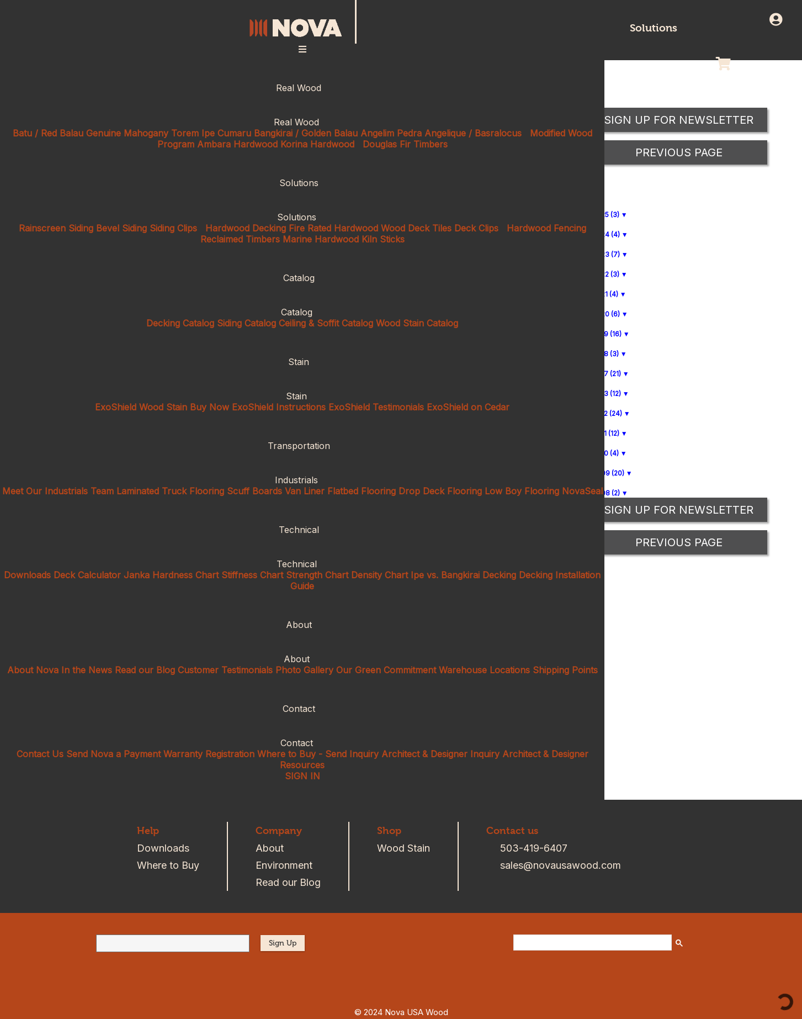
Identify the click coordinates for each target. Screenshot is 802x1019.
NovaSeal (582, 491)
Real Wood (302, 87)
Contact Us (40, 753)
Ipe (208, 133)
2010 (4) (606, 453)
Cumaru (234, 133)
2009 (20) (608, 473)
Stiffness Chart (252, 574)
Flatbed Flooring (361, 491)
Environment (284, 865)
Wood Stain (403, 848)
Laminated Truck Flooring (170, 491)
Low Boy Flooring (522, 491)
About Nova (33, 669)
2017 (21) (607, 373)
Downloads (27, 574)
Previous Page (679, 542)
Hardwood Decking (245, 228)
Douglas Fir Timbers (405, 144)
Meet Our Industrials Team (58, 491)
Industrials (302, 479)
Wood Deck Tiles (416, 228)
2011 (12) (606, 433)
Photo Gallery (304, 669)
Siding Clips (173, 228)
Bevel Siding (121, 228)
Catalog (302, 277)
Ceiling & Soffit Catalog (326, 323)
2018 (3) (606, 354)
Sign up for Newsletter (678, 509)
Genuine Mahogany (127, 133)
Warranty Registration (208, 753)
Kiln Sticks (383, 239)
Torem (185, 133)
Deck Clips (476, 228)
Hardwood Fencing (546, 228)
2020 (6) (606, 314)
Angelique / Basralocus (473, 133)
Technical (302, 529)
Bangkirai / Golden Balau (306, 133)
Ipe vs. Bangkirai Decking (463, 574)
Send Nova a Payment (113, 753)
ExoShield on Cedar (468, 407)
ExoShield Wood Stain (141, 407)
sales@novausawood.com (560, 865)
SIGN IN (302, 776)
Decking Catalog (180, 323)
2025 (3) (606, 214)
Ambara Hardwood (237, 144)
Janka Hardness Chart (171, 574)
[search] (591, 943)
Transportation (302, 445)
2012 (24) (607, 413)
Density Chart (379, 574)
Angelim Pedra (391, 133)
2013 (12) (607, 393)
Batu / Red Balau (48, 133)
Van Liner (305, 491)
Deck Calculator (87, 574)
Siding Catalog (246, 323)
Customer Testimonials (225, 669)
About (302, 624)
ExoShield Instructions (279, 407)
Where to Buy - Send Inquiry (318, 753)
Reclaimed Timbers (240, 239)
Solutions (653, 28)
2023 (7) (606, 254)
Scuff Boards (254, 491)
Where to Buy (168, 865)
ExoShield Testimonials (376, 407)
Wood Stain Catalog (417, 323)
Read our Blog (145, 669)
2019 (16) (607, 334)
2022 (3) (606, 274)
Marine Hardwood (321, 239)
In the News (86, 669)
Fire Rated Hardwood (333, 228)
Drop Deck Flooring (440, 491)
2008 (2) (606, 493)
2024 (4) (606, 234)
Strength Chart (317, 574)
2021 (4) (605, 294)
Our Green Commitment (386, 669)
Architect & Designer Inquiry (440, 753)
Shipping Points (565, 669)
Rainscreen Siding (56, 228)
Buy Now (209, 407)
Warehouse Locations (484, 669)
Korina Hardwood (317, 144)
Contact (302, 708)
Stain (302, 361)
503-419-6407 (533, 848)
